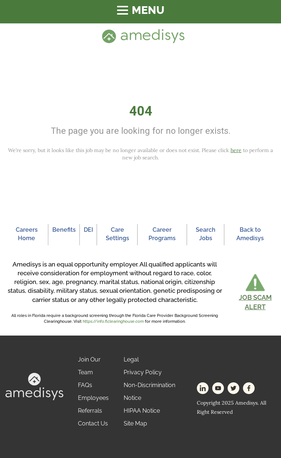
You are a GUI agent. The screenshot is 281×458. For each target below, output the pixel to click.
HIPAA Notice (142, 410)
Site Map (135, 423)
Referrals (90, 410)
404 (140, 111)
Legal (131, 359)
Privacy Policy (143, 372)
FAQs (85, 385)
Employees (93, 397)
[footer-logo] (34, 386)
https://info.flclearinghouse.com (113, 321)
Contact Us (93, 423)
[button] (255, 292)
